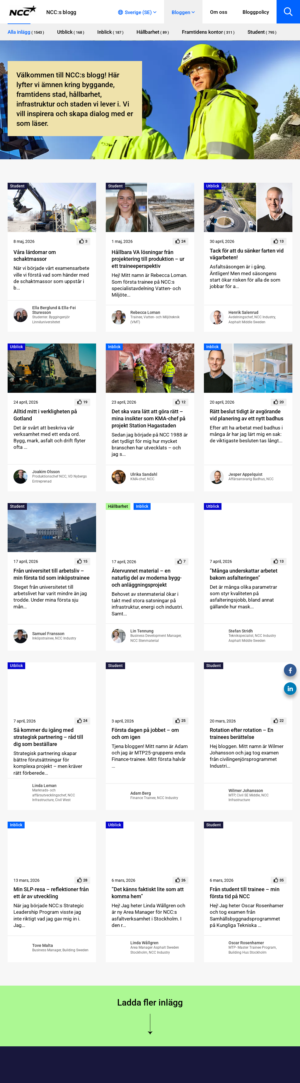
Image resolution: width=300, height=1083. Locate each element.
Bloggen (181, 12)
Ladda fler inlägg (150, 1002)
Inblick (114, 346)
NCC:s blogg (61, 12)
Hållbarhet (118, 506)
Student (17, 186)
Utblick (212, 186)
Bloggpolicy (256, 12)
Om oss (218, 12)
